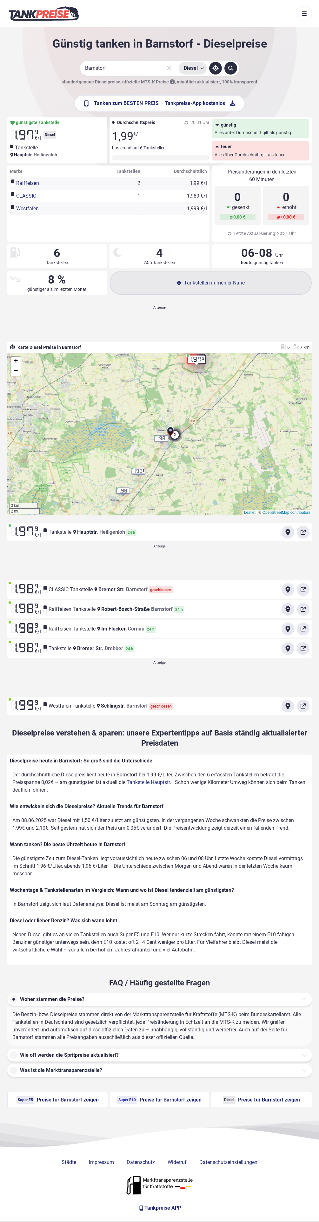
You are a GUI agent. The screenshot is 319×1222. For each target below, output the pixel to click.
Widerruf (177, 1162)
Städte (69, 1162)
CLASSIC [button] (26, 196)
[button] (170, 433)
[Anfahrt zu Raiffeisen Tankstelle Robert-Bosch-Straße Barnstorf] (288, 609)
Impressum (101, 1162)
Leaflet (250, 512)
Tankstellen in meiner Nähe (210, 283)
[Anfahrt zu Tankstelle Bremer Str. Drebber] (288, 648)
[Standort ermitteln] (215, 68)
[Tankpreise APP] (159, 1208)
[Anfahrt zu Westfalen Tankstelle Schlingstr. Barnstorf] (288, 706)
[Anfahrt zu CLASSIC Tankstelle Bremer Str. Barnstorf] (288, 589)
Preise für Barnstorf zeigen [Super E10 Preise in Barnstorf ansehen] (159, 1100)
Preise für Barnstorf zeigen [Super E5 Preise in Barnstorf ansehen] (58, 1100)
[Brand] (43, 13)
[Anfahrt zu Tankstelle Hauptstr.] (288, 532)
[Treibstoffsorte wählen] (193, 68)
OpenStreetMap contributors (286, 512)
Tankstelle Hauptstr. (149, 782)
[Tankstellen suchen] (230, 68)
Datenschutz (141, 1162)
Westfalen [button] (27, 209)
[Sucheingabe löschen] (169, 68)
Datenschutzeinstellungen (228, 1162)
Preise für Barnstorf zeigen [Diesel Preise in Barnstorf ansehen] (261, 1100)
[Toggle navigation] (304, 13)
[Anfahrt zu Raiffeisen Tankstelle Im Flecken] (288, 629)
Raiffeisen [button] (27, 183)
